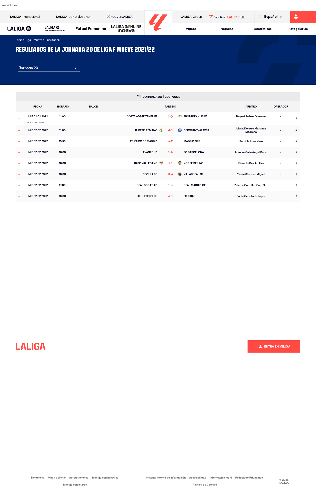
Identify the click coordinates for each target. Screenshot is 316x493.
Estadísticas (262, 28)
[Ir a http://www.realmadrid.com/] (236, 5)
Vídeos (191, 28)
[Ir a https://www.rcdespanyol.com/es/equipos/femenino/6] (218, 5)
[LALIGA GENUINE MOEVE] (126, 29)
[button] (19, 29)
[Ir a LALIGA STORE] (227, 17)
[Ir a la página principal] (158, 33)
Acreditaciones (78, 477)
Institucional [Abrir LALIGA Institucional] (25, 17)
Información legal (221, 477)
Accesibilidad (197, 477)
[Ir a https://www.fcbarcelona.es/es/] (125, 5)
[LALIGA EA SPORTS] (19, 29)
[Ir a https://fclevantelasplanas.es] (143, 5)
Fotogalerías (298, 28)
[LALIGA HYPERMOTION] (55, 29)
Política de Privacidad (249, 477)
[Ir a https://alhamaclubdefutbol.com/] (51, 5)
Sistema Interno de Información (166, 477)
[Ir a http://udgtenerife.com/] (88, 5)
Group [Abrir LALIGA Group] (191, 17)
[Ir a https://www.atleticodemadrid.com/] (69, 5)
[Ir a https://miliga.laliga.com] (303, 17)
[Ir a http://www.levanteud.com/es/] (181, 5)
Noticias (227, 28)
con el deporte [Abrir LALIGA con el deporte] (73, 17)
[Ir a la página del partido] (295, 118)
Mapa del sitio (57, 477)
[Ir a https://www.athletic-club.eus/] (32, 5)
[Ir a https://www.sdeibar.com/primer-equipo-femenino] (274, 5)
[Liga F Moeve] (91, 29)
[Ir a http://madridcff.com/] (199, 5)
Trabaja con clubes (75, 484)
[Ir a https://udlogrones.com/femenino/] (311, 5)
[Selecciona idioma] (271, 17)
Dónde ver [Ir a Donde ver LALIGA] (119, 17)
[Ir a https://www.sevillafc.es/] (292, 5)
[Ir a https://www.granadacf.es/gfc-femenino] (162, 5)
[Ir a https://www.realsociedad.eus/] (255, 5)
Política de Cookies (205, 484)
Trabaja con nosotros (105, 477)
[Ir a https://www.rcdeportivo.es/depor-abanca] (106, 5)
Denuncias (37, 477)
